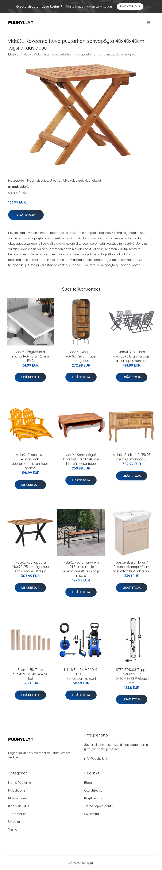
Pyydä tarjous (130, 6)
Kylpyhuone (16, 790)
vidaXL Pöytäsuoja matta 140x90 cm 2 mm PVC (30, 356)
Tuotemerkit (17, 814)
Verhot (13, 829)
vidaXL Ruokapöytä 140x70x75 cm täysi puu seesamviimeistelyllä (30, 566)
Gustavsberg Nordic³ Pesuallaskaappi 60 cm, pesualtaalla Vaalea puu (132, 566)
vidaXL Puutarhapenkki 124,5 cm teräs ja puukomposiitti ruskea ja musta (81, 569)
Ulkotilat (56, 180)
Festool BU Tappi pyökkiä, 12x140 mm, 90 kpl (30, 674)
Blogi (88, 783)
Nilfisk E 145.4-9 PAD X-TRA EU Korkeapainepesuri (81, 674)
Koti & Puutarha (19, 783)
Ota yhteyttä (93, 790)
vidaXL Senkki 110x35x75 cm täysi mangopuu (131, 457)
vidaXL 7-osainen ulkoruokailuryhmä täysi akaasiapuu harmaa (131, 356)
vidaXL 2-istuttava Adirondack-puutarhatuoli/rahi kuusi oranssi (30, 461)
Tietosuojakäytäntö (98, 806)
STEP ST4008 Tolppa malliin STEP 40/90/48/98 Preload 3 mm (132, 676)
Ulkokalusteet (73, 180)
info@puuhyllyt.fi (96, 759)
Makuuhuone (17, 798)
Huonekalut (93, 180)
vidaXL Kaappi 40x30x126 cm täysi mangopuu (81, 356)
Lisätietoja (26, 215)
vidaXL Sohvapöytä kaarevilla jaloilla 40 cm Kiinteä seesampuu (81, 459)
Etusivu (13, 54)
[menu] (149, 22)
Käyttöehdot (93, 798)
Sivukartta (91, 814)
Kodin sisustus (37, 180)
